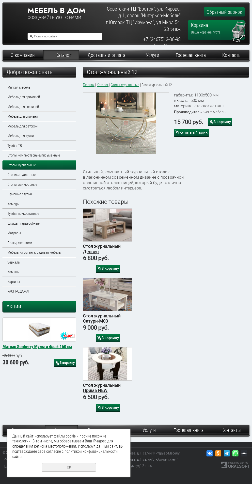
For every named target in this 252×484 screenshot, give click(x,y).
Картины (13, 282)
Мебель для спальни (22, 116)
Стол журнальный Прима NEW (102, 388)
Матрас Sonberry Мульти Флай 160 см (37, 395)
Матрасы (14, 233)
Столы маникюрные (22, 184)
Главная (88, 85)
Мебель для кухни (20, 136)
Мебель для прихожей (23, 97)
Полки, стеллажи (19, 243)
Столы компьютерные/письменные (33, 155)
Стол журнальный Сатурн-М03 (102, 318)
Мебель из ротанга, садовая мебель (34, 252)
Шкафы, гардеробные (23, 223)
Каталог (103, 85)
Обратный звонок (224, 12)
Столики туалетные (21, 174)
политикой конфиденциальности (91, 451)
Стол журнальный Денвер (102, 249)
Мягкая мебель (18, 87)
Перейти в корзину (239, 23)
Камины (13, 272)
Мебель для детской (22, 126)
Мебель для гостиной (23, 107)
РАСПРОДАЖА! (18, 291)
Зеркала (13, 262)
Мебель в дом (56, 10)
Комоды (13, 204)
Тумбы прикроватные (23, 213)
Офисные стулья (19, 194)
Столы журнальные (21, 165)
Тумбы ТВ (14, 145)
